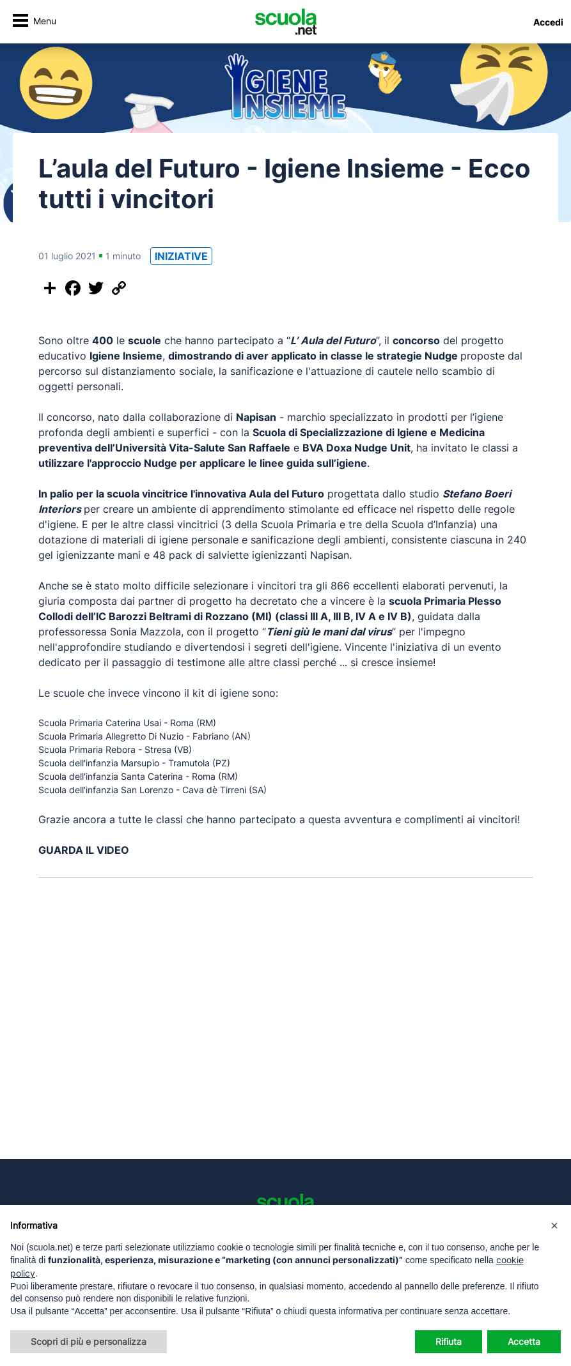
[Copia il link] (118, 288)
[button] (554, 1225)
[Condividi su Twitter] (95, 288)
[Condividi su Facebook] (72, 288)
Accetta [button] (524, 1341)
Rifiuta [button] (448, 1341)
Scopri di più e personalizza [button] (88, 1341)
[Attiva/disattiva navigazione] (34, 22)
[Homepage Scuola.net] (286, 22)
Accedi (548, 22)
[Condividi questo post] (49, 288)
